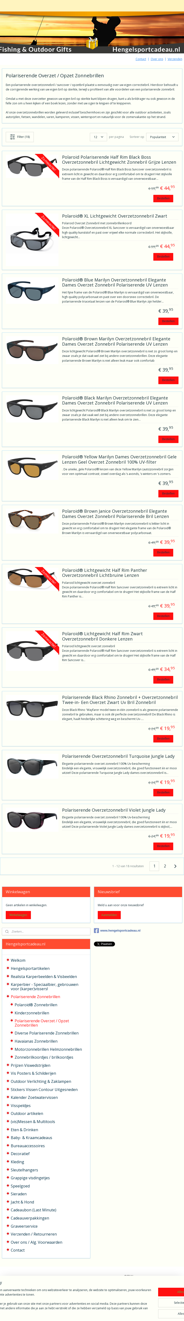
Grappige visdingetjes (30, 1177)
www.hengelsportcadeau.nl (117, 930)
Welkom (18, 960)
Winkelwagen (18, 915)
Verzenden (175, 59)
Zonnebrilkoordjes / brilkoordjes (44, 1057)
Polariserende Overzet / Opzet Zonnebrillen (42, 1023)
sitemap (79, 1312)
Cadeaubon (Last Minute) (33, 1210)
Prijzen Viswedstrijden (30, 1065)
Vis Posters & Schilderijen (33, 1073)
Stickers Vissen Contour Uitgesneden (44, 1089)
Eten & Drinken (24, 1129)
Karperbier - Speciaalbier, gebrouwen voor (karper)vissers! (44, 986)
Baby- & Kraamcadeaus (31, 1137)
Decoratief (20, 1153)
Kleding (17, 1161)
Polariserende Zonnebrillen (35, 996)
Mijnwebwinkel (149, 1312)
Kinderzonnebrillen (32, 1013)
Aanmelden (109, 915)
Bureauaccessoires (28, 1145)
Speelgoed (20, 1186)
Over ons (157, 59)
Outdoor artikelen (27, 1113)
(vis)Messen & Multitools (33, 1121)
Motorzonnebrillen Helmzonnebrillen (48, 1049)
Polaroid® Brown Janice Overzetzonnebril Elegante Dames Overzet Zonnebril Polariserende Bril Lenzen (115, 514)
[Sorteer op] (162, 137)
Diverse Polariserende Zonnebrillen (47, 1033)
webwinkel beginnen (107, 1312)
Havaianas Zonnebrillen (36, 1041)
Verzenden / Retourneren (34, 1234)
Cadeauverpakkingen (30, 1218)
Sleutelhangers (24, 1170)
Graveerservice (24, 1226)
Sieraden (19, 1194)
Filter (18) (20, 137)
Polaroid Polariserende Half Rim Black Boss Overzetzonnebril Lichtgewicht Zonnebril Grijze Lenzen (119, 159)
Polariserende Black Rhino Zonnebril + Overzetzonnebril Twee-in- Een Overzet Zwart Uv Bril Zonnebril (120, 700)
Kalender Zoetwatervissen (34, 1097)
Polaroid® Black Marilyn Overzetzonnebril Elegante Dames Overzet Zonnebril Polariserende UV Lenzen (115, 400)
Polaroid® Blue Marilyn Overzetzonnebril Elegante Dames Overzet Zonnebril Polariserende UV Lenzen (115, 282)
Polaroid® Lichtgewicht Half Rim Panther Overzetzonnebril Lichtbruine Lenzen (104, 573)
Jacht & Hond (22, 1202)
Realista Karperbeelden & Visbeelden (44, 976)
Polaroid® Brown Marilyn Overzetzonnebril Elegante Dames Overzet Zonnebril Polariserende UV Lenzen (116, 341)
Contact (141, 59)
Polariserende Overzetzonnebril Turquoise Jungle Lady (118, 756)
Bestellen (163, 198)
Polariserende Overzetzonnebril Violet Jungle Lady (114, 810)
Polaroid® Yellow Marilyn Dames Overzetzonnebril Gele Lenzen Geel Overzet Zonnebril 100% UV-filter (119, 459)
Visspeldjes (21, 1105)
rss (89, 1312)
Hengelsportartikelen (30, 968)
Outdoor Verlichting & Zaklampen (41, 1081)
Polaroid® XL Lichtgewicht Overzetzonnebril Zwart (114, 216)
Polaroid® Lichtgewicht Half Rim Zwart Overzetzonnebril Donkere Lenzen (102, 636)
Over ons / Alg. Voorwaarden (36, 1242)
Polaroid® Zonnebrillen (36, 1004)
